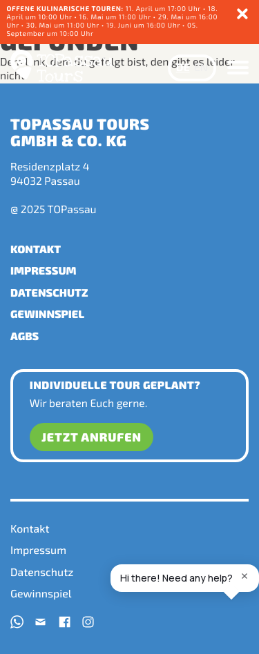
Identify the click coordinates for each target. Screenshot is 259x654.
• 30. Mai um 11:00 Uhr (61, 25)
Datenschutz (49, 292)
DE (183, 67)
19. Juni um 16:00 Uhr (144, 25)
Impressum (43, 270)
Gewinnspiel (47, 314)
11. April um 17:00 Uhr (104, 8)
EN (201, 67)
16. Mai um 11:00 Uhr (116, 16)
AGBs (24, 336)
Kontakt (35, 249)
